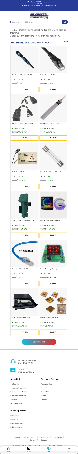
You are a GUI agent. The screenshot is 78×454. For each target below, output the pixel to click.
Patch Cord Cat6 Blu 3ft (20, 271)
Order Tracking (57, 440)
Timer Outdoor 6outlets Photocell (23, 222)
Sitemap (44, 402)
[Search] (65, 21)
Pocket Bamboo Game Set (49, 320)
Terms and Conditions (18, 391)
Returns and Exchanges (19, 395)
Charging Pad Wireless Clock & (50, 222)
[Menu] (69, 448)
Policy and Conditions (18, 398)
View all (65, 41)
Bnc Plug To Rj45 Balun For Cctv (22, 124)
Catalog (44, 443)
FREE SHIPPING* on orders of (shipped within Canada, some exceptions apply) (39, 5)
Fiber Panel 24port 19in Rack (21, 320)
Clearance (14, 422)
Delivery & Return (30, 440)
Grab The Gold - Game (19, 173)
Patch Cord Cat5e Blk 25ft (49, 75)
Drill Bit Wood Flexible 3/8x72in (22, 75)
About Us (13, 402)
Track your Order (47, 387)
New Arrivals (14, 418)
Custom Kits (14, 387)
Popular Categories (17, 426)
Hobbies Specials (16, 430)
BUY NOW (24, 90)
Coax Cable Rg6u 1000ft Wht (50, 124)
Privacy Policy (44, 440)
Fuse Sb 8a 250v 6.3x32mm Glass (51, 173)
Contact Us (45, 395)
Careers (43, 398)
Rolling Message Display (48, 271)
